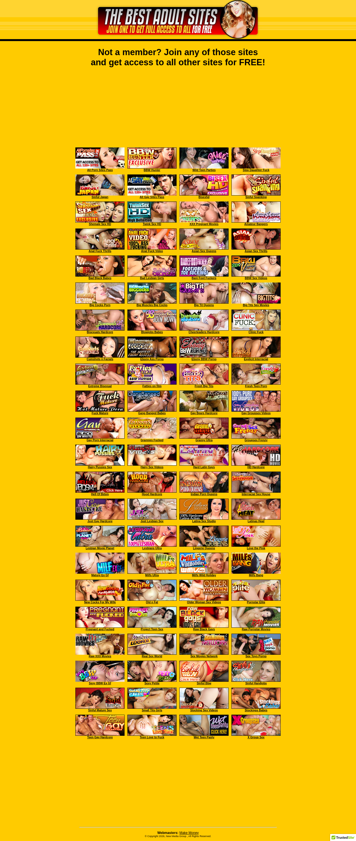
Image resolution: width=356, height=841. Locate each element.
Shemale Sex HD (100, 224)
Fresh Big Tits (204, 386)
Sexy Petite (152, 683)
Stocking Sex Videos (204, 710)
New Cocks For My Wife (100, 602)
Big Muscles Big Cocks (151, 305)
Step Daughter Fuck (256, 170)
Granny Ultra (204, 440)
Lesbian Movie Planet (100, 548)
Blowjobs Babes (152, 332)
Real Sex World (152, 656)
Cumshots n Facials (100, 359)
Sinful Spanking (256, 197)
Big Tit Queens (204, 305)
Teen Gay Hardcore (100, 737)
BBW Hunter (152, 170)
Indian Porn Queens (204, 494)
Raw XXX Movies (100, 656)
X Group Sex (255, 737)
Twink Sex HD (152, 224)
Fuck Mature (100, 413)
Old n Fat (152, 602)
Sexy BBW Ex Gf (100, 683)
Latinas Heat (256, 521)
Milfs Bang (256, 575)
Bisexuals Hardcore (100, 332)
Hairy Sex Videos (152, 467)
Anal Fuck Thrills (100, 251)
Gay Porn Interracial (100, 440)
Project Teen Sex (152, 629)
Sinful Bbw (204, 683)
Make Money (189, 833)
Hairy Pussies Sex (100, 467)
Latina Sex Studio (204, 521)
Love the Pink (256, 548)
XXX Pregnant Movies (204, 224)
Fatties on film (152, 386)
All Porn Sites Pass (100, 170)
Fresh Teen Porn (256, 386)
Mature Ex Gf (100, 575)
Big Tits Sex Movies (256, 305)
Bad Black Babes (100, 278)
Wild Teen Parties (204, 170)
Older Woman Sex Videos (204, 602)
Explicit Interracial (256, 359)
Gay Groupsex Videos (256, 413)
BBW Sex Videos (256, 278)
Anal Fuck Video (152, 251)
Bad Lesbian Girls (152, 278)
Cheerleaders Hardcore (203, 332)
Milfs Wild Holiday (204, 575)
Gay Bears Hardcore (203, 413)
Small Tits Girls (152, 710)
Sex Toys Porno (256, 656)
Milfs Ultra (152, 575)
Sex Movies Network (204, 656)
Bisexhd (204, 197)
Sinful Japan (100, 197)
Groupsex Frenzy (256, 440)
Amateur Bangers (256, 224)
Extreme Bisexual (100, 386)
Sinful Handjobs (256, 683)
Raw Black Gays (204, 629)
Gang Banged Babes (152, 413)
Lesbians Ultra (152, 548)
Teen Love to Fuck (152, 737)
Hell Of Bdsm (100, 494)
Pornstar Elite (256, 602)
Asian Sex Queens (204, 251)
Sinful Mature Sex (100, 710)
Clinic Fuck (256, 332)
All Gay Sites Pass (152, 197)
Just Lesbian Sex (152, 521)
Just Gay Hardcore (99, 521)
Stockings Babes (256, 710)
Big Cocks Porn (99, 305)
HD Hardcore (256, 467)
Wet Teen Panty (204, 737)
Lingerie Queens (204, 548)
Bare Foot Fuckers (204, 278)
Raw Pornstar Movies (256, 629)
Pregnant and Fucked (100, 629)
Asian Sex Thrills (256, 251)
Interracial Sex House (256, 494)
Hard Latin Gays (204, 467)
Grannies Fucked (152, 440)
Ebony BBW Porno (204, 359)
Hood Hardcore (152, 494)
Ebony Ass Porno (152, 359)
